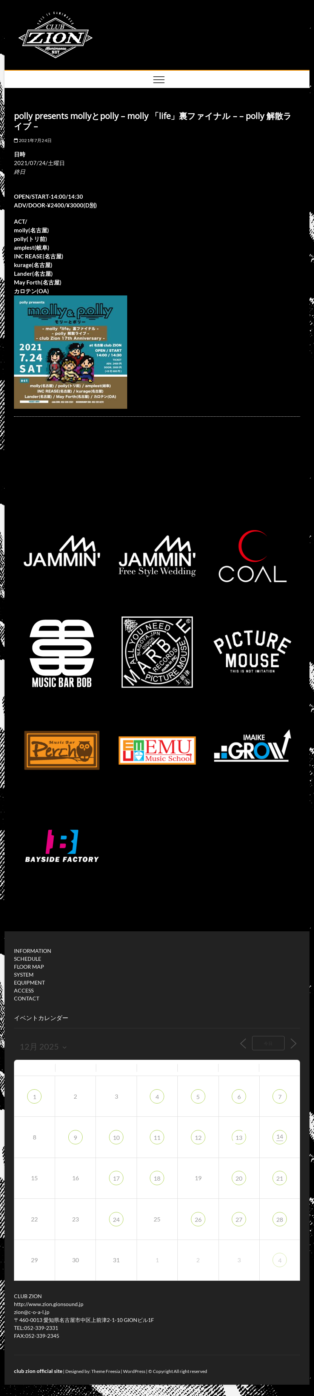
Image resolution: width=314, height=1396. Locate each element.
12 (198, 1137)
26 (198, 1219)
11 (157, 1137)
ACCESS (24, 990)
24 (116, 1219)
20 (239, 1178)
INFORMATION (32, 951)
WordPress (134, 1371)
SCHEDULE (27, 958)
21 (279, 1178)
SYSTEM (24, 974)
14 (279, 1136)
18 (157, 1178)
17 (116, 1178)
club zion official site (38, 1371)
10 (116, 1137)
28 (279, 1219)
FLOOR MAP (29, 966)
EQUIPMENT (29, 982)
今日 (268, 1043)
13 (239, 1137)
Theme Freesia (105, 1371)
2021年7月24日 (33, 140)
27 (239, 1219)
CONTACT (26, 998)
